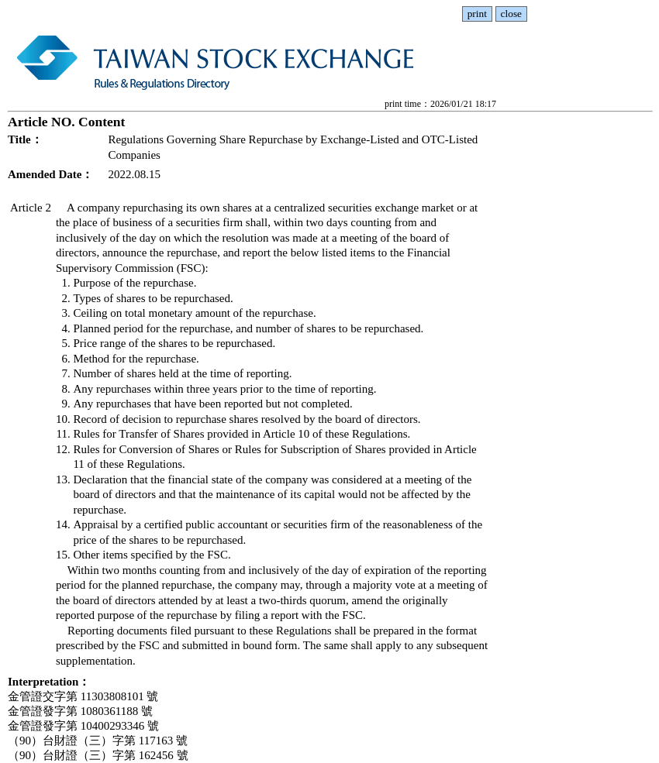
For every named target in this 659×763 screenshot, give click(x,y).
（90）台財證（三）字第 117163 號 (98, 740)
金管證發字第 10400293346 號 (83, 726)
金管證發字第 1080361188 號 (80, 711)
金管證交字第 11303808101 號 (83, 696)
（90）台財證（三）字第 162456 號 (98, 755)
